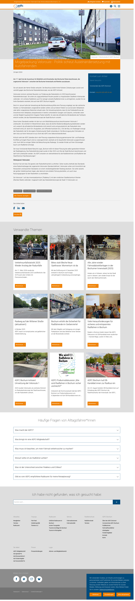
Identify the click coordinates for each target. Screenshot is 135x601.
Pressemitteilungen (36, 551)
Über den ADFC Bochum (109, 520)
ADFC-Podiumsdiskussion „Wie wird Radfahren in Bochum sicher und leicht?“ (66, 383)
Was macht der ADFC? (24, 430)
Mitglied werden (94, 2)
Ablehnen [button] (95, 594)
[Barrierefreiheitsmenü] (111, 6)
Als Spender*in (17, 553)
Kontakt (104, 535)
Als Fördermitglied (18, 558)
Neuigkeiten (16, 520)
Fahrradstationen (72, 520)
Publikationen (106, 525)
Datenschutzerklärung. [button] (106, 589)
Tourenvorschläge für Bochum (58, 528)
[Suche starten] (116, 502)
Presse (33, 547)
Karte (104, 537)
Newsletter (115, 2)
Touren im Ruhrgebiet (55, 530)
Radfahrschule (89, 517)
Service (69, 517)
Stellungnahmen (29, 190)
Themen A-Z (34, 525)
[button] (15, 208)
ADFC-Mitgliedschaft (19, 551)
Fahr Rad (34, 520)
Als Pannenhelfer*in (19, 561)
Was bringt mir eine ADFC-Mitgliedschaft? (32, 439)
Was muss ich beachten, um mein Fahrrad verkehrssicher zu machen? (44, 449)
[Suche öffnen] (115, 6)
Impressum (16, 591)
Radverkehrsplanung (44, 190)
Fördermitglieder (107, 533)
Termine (15, 523)
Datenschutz (25, 591)
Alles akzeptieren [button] (123, 594)
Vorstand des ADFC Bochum (110, 523)
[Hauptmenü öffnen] (119, 6)
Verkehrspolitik (35, 523)
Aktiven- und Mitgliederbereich (58, 551)
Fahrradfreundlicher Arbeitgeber (108, 529)
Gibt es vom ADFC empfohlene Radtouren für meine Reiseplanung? (42, 476)
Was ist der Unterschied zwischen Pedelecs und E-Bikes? (38, 467)
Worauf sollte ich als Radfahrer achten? (31, 458)
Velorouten (18, 190)
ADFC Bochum (107, 517)
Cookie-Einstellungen (37, 591)
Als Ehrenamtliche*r (19, 556)
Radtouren (16, 525)
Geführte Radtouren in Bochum (55, 522)
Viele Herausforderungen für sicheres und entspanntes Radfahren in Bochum (100, 324)
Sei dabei (16, 547)
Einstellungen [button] (108, 594)
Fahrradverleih (71, 523)
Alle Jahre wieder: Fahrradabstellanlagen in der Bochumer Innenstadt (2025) (100, 265)
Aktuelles (16, 517)
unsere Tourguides (54, 525)
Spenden (106, 2)
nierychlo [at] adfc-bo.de (104, 92)
